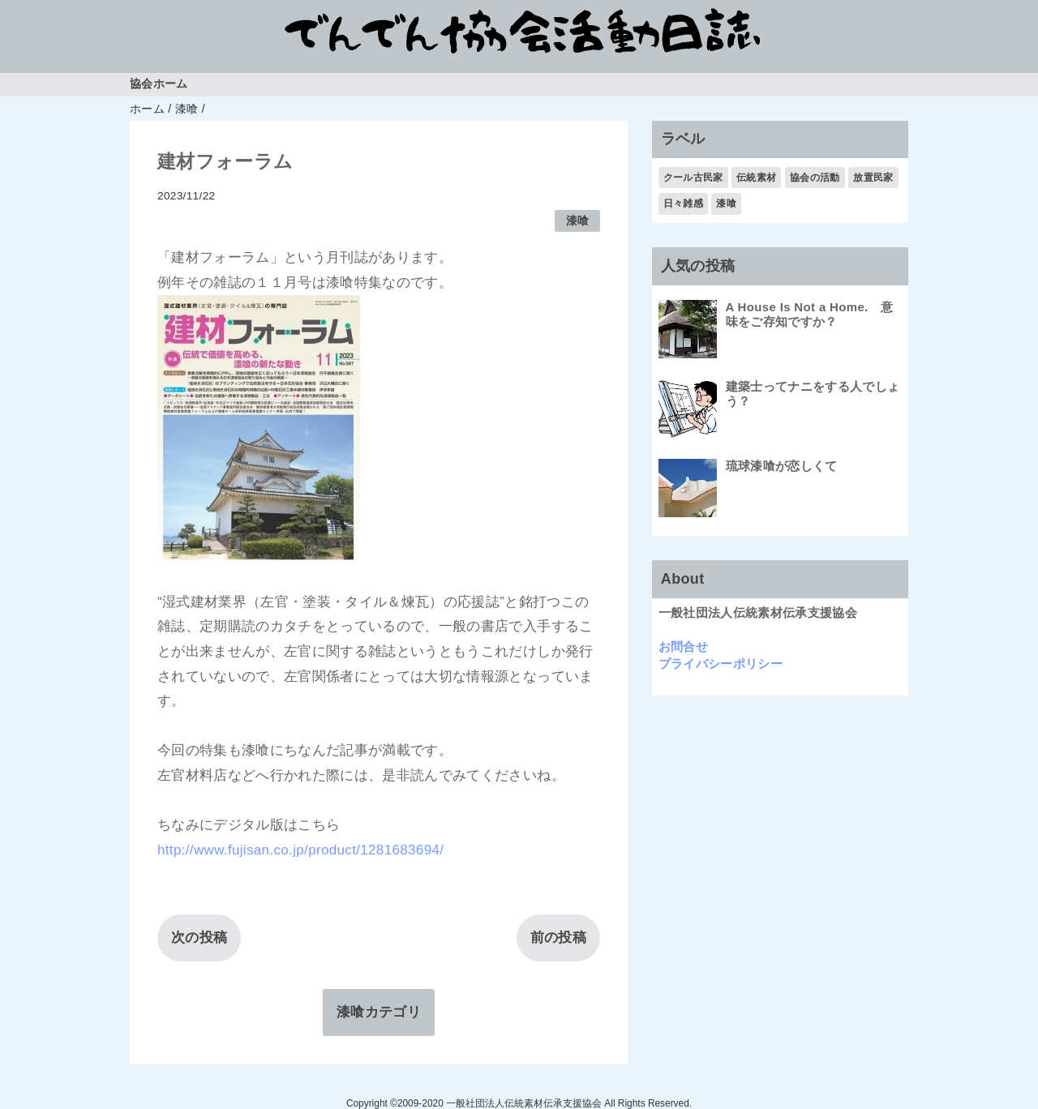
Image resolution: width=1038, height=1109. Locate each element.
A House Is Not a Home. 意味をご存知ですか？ (810, 314)
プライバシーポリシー (720, 663)
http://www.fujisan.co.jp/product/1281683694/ (300, 850)
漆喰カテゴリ (379, 1012)
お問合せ (683, 646)
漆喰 (578, 221)
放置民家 (873, 177)
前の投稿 (558, 937)
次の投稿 (199, 937)
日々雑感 (683, 203)
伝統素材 (756, 177)
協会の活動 (815, 177)
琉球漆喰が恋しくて (782, 466)
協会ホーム (159, 84)
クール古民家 (693, 177)
